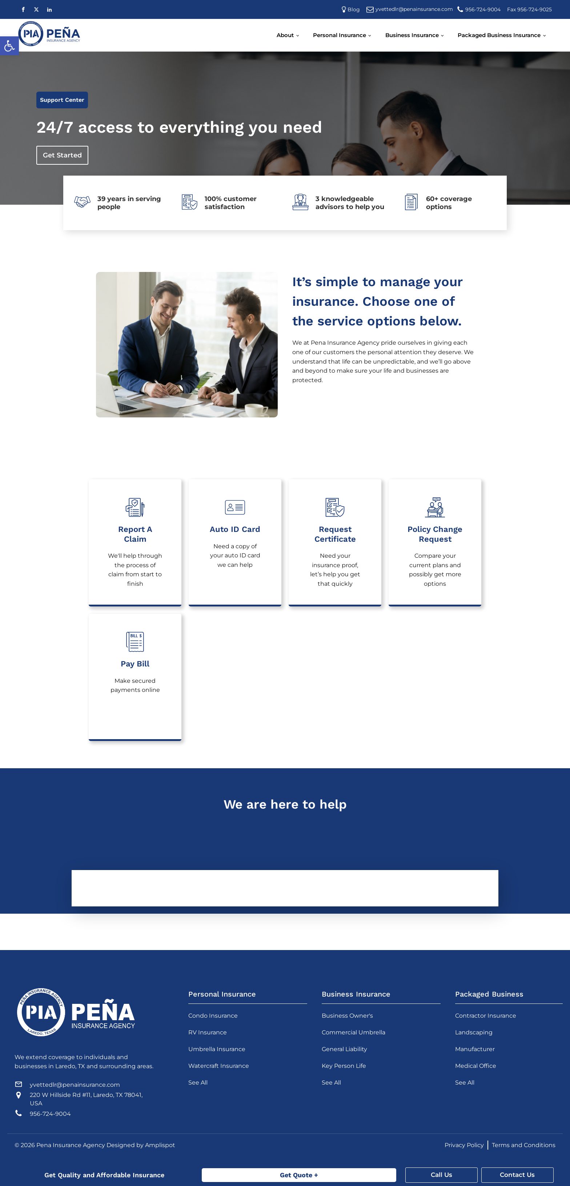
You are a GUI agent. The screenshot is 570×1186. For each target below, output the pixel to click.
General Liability (344, 1049)
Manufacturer (475, 1049)
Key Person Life (344, 1065)
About (285, 35)
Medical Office (475, 1065)
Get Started (62, 155)
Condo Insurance (213, 1015)
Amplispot (160, 1145)
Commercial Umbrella (353, 1032)
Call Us (441, 1174)
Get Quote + (299, 1175)
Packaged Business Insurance (499, 35)
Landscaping (474, 1032)
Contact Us (517, 1174)
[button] (9, 45)
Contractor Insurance (485, 1015)
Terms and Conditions (523, 1145)
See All (198, 1082)
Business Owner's (347, 1015)
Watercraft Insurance (218, 1065)
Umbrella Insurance (216, 1049)
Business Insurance (412, 35)
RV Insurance (207, 1032)
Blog (355, 9)
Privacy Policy (464, 1145)
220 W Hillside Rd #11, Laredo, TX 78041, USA (86, 1098)
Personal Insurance (339, 35)
